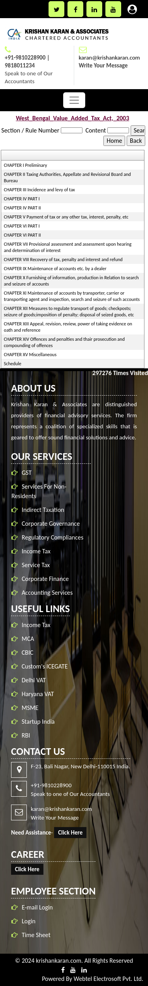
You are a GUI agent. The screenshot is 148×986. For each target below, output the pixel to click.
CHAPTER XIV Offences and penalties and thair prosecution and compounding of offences (64, 342)
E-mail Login (35, 907)
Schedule (12, 363)
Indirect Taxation (44, 510)
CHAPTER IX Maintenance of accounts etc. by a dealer (55, 268)
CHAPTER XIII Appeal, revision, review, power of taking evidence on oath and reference (68, 327)
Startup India (38, 720)
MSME (30, 706)
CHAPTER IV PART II (22, 208)
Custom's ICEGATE (45, 665)
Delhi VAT (34, 678)
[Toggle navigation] (74, 100)
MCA (28, 637)
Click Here (68, 832)
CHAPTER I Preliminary (25, 165)
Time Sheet (34, 935)
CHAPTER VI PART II (22, 235)
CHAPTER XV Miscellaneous (30, 354)
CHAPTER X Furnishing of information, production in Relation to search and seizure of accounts (71, 281)
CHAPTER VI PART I (22, 226)
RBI (26, 734)
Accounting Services (48, 592)
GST (28, 472)
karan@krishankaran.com (109, 57)
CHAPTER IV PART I (22, 199)
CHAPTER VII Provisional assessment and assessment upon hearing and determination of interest (67, 247)
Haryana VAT (38, 692)
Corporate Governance (52, 523)
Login (27, 921)
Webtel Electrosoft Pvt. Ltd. (108, 978)
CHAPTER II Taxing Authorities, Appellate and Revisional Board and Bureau (67, 177)
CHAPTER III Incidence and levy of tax (39, 189)
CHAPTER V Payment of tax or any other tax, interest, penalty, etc (66, 217)
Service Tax (37, 565)
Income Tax (37, 551)
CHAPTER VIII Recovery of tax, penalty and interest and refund (63, 259)
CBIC (28, 651)
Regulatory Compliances (54, 537)
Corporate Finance (46, 579)
